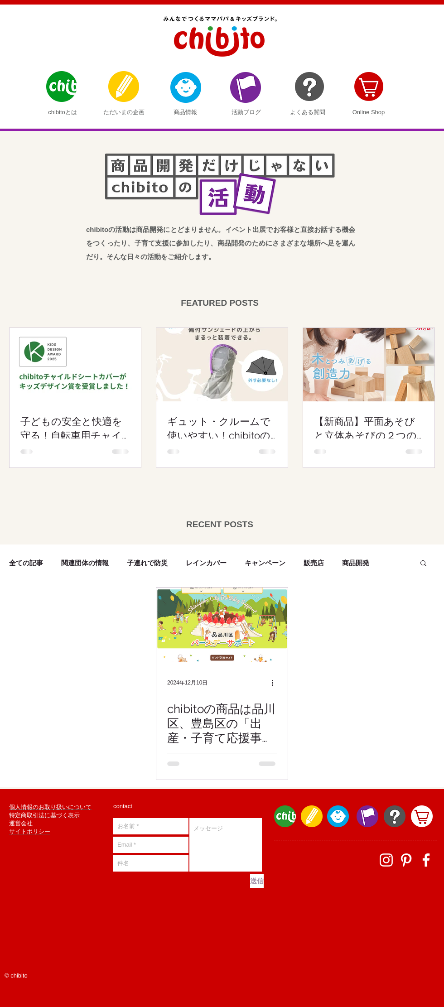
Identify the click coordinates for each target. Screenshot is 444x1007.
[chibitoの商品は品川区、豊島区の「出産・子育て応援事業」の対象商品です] (222, 625)
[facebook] (426, 860)
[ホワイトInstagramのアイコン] (386, 860)
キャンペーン (265, 563)
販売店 (314, 563)
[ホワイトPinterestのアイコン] (406, 860)
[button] (423, 564)
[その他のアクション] (275, 682)
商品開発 (355, 563)
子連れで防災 (147, 563)
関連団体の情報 (85, 563)
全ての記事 (26, 563)
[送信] (257, 881)
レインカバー (206, 563)
